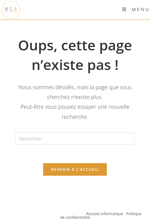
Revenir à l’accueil (75, 169)
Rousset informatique (105, 213)
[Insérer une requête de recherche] (75, 138)
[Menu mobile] (136, 9)
